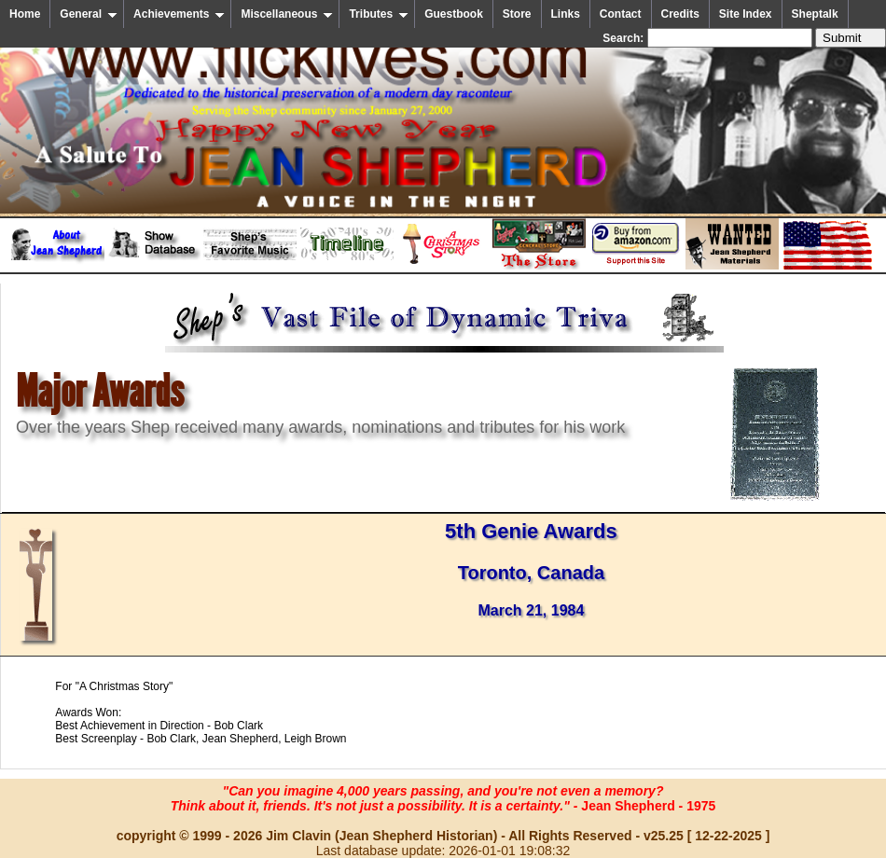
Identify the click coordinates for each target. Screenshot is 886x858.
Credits (680, 14)
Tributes (378, 14)
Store (517, 14)
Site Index (745, 14)
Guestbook (453, 14)
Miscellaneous (287, 14)
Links (565, 14)
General (89, 14)
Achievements (179, 14)
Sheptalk (815, 14)
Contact (621, 14)
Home (24, 14)
